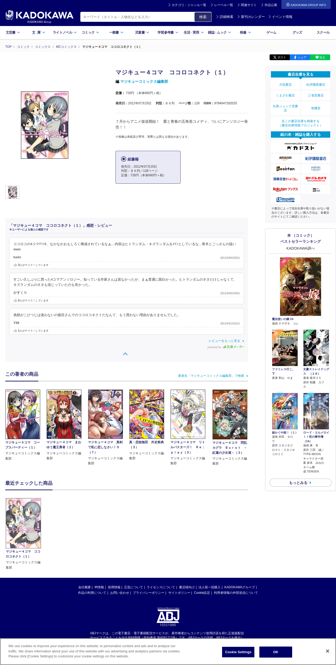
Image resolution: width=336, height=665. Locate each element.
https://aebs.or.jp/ (149, 592)
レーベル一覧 (223, 5)
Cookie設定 (202, 543)
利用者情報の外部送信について (236, 543)
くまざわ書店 (285, 95)
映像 (245, 32)
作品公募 (271, 5)
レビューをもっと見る (224, 341)
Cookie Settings (238, 652)
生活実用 (194, 32)
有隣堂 (316, 108)
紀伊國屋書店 (315, 84)
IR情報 (99, 537)
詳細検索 (224, 17)
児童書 (142, 32)
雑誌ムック (219, 32)
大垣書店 (285, 84)
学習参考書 (168, 32)
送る (322, 57)
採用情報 (114, 537)
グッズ (297, 32)
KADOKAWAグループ (239, 537)
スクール (323, 32)
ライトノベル (65, 32)
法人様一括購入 (209, 537)
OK (275, 652)
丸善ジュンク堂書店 (285, 108)
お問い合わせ (119, 543)
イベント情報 (280, 17)
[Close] (327, 651)
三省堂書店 (316, 95)
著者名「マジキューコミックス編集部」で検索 (211, 376)
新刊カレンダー (251, 17)
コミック (90, 32)
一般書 (116, 32)
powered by (226, 347)
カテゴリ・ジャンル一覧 (189, 5)
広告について (133, 537)
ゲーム (271, 32)
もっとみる (298, 483)
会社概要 (84, 537)
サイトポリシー (179, 543)
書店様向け (187, 537)
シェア (302, 57)
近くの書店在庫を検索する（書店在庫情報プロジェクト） (301, 123)
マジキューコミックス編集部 (144, 81)
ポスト (281, 57)
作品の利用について (92, 543)
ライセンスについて (161, 537)
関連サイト (249, 5)
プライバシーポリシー (148, 543)
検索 (203, 17)
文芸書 (13, 32)
